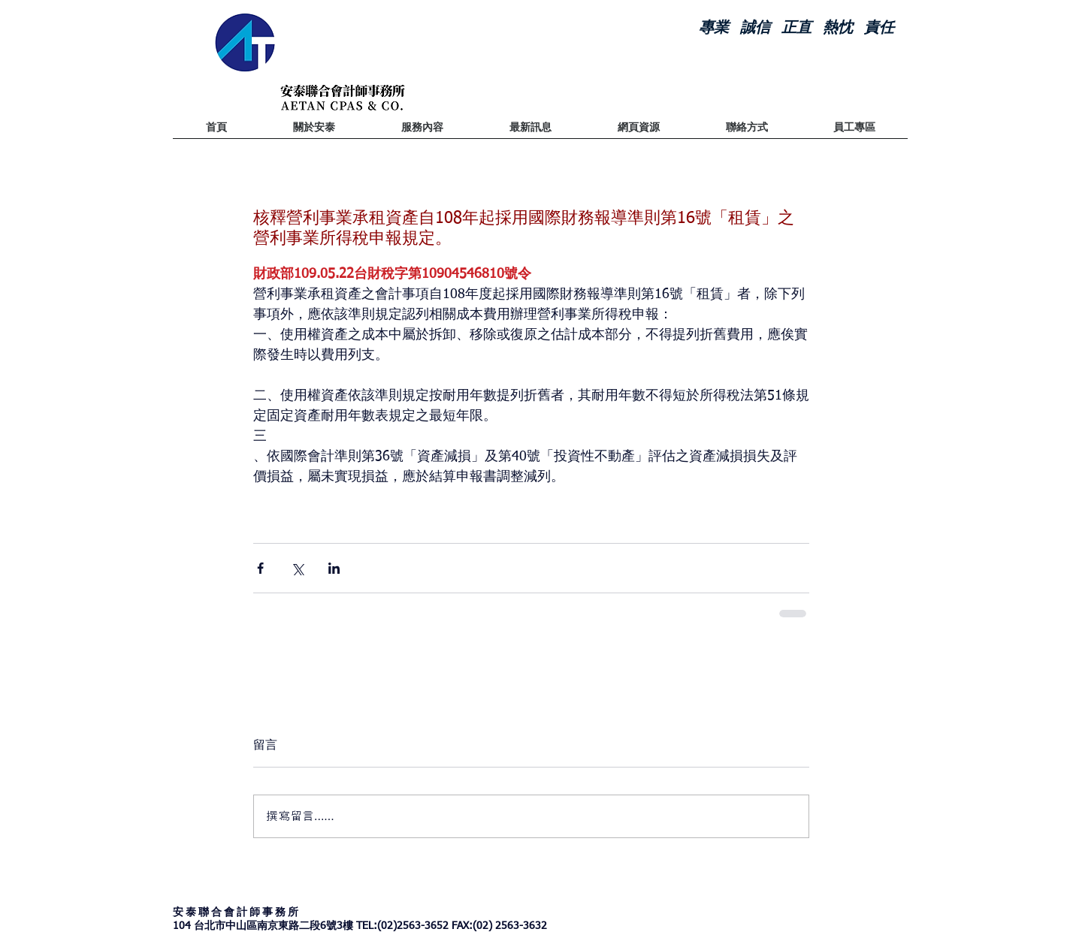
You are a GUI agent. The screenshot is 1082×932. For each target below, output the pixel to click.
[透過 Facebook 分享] (260, 568)
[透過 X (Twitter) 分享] (297, 568)
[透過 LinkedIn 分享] (334, 568)
